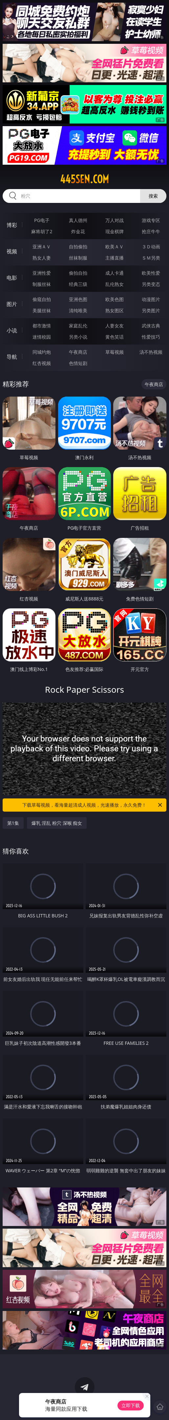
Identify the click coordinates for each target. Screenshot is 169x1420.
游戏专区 (151, 220)
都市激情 (41, 325)
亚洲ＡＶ (41, 246)
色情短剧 (78, 363)
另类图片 (151, 310)
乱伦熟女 (114, 284)
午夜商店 (78, 352)
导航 (12, 356)
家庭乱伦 (78, 325)
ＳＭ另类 (151, 258)
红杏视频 (41, 363)
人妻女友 (114, 325)
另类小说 (78, 337)
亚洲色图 (78, 299)
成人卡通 (114, 273)
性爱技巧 (151, 337)
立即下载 (130, 1405)
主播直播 (114, 258)
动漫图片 (151, 299)
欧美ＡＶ (114, 246)
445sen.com (84, 179)
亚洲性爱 (41, 273)
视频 (12, 251)
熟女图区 (114, 310)
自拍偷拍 (78, 246)
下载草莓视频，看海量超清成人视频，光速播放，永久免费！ (92, 805)
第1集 (13, 823)
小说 (12, 330)
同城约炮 (41, 352)
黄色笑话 (114, 337)
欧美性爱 (151, 273)
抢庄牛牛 (151, 231)
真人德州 (78, 220)
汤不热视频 (150, 352)
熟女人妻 (41, 258)
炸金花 (78, 231)
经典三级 (78, 284)
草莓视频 (114, 352)
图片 (12, 304)
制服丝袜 (41, 284)
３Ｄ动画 (151, 246)
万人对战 (114, 220)
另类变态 (151, 284)
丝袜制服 (78, 258)
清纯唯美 (78, 310)
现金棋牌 (114, 231)
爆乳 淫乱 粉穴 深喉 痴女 (57, 823)
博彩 (12, 225)
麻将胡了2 (41, 231)
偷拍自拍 (78, 273)
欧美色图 (114, 299)
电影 (12, 277)
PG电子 (42, 220)
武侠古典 (151, 325)
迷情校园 (41, 337)
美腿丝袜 (41, 310)
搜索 (153, 196)
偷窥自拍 (41, 299)
